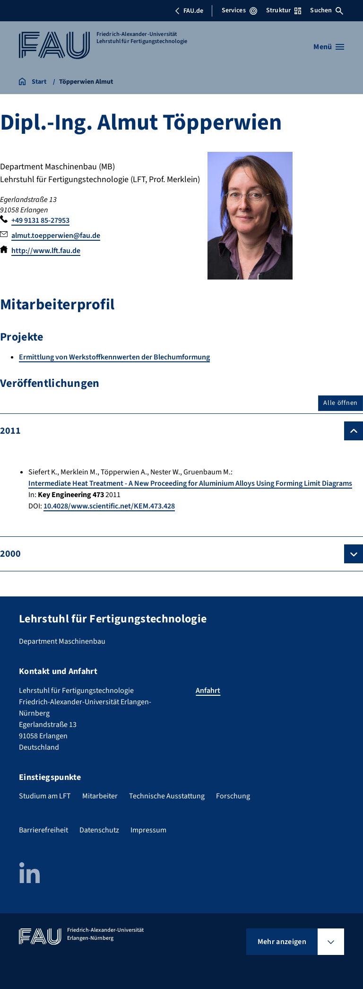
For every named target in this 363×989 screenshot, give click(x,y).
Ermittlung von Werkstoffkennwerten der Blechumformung (114, 357)
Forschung (233, 796)
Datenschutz (99, 830)
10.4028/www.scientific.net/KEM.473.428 (109, 506)
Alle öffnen (340, 403)
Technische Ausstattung (167, 796)
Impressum (148, 830)
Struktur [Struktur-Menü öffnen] (283, 10)
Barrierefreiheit (43, 830)
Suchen (326, 10)
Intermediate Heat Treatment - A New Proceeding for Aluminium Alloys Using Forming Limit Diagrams (190, 483)
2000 (10, 553)
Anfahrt (208, 690)
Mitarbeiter (100, 796)
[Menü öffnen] (328, 46)
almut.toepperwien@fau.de (55, 235)
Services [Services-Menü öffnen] (239, 10)
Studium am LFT (45, 796)
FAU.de (189, 11)
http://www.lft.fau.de (45, 250)
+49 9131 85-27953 (40, 220)
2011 (10, 431)
